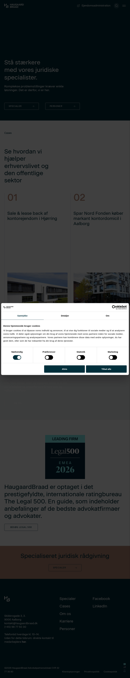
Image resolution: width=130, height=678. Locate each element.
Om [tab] (107, 315)
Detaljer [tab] (65, 315)
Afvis (64, 369)
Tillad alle (106, 369)
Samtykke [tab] (22, 315)
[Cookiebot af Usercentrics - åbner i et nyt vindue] (114, 307)
